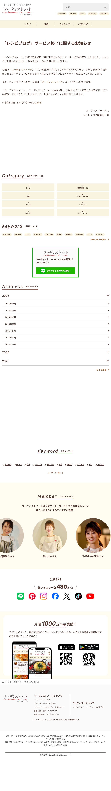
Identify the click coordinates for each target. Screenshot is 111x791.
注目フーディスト (83, 196)
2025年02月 (57, 344)
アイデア (28, 205)
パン (7, 240)
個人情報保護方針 (72, 753)
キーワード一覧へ (99, 246)
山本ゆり (50, 14)
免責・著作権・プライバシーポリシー (50, 732)
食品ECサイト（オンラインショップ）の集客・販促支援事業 (37, 759)
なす (76, 14)
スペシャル (82, 205)
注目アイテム (83, 213)
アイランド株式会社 (19, 753)
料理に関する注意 (55, 724)
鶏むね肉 (103, 14)
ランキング (65, 25)
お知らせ (28, 213)
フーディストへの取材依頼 (84, 724)
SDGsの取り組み (58, 756)
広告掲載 (91, 753)
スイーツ (20, 240)
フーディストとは (80, 721)
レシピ (28, 25)
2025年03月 (57, 337)
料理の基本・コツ (83, 188)
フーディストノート (21, 70)
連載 (46, 25)
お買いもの (83, 25)
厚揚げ (87, 236)
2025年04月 (57, 330)
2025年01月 (57, 351)
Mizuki (64, 14)
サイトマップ (39, 728)
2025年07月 (57, 310)
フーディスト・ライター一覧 (46, 721)
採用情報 (83, 753)
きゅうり (89, 14)
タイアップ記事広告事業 (57, 762)
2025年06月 (57, 317)
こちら (38, 103)
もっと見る (102, 376)
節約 (75, 236)
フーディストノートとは (44, 713)
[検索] (105, 7)
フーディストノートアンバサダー (48, 717)
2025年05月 (57, 323)
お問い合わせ (39, 724)
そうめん (100, 236)
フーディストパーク (51, 82)
